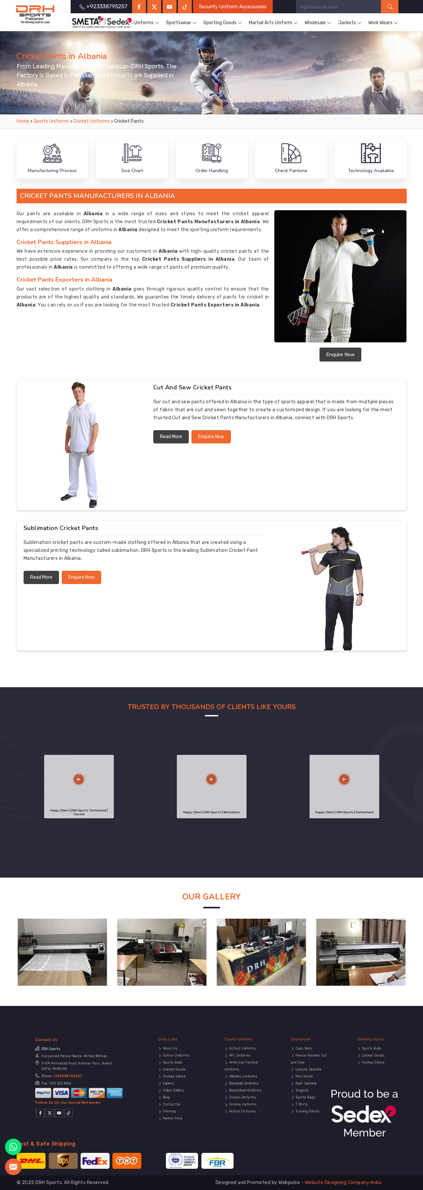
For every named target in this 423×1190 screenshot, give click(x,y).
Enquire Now (340, 355)
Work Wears (383, 23)
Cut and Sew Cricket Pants (192, 387)
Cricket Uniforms (92, 121)
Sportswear (181, 23)
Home (23, 121)
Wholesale (318, 23)
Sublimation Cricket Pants (61, 528)
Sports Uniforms (138, 23)
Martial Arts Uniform (273, 23)
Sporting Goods (222, 23)
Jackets (350, 23)
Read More (171, 436)
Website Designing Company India (343, 1182)
